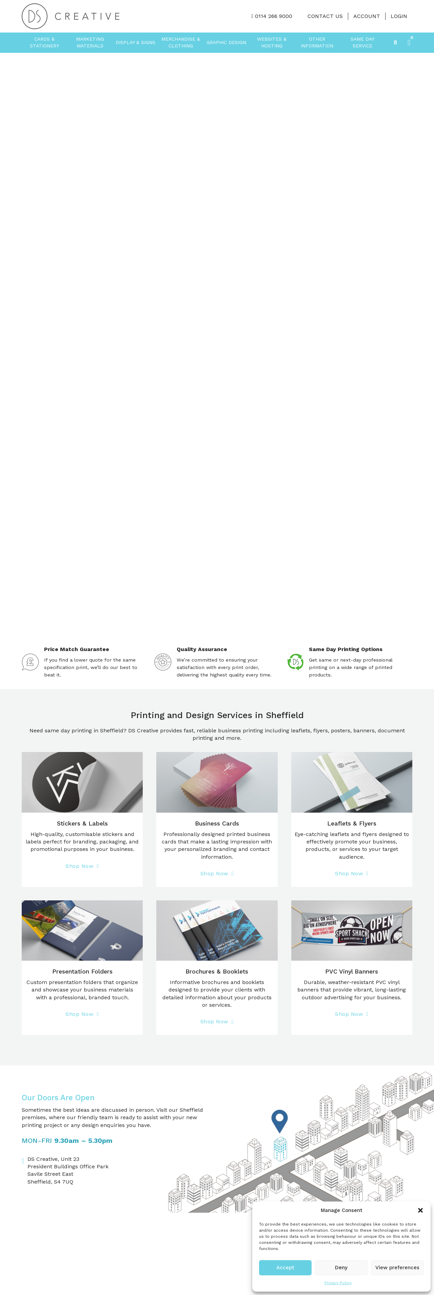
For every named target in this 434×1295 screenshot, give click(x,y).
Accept (285, 1268)
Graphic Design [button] (226, 42)
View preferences (397, 1268)
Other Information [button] (317, 42)
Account (366, 16)
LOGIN (399, 16)
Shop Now (82, 866)
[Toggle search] (395, 42)
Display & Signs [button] (135, 42)
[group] (217, 344)
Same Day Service (362, 42)
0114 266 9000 (273, 16)
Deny (341, 1268)
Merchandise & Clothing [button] (180, 42)
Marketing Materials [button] (90, 42)
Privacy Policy (338, 1282)
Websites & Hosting (272, 42)
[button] (420, 1210)
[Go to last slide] (8, 344)
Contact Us (325, 16)
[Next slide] (425, 344)
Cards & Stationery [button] (44, 42)
